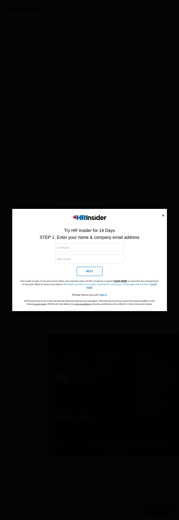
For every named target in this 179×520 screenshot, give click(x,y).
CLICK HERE (120, 281)
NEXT (89, 271)
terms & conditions (82, 304)
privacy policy (40, 304)
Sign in (103, 294)
